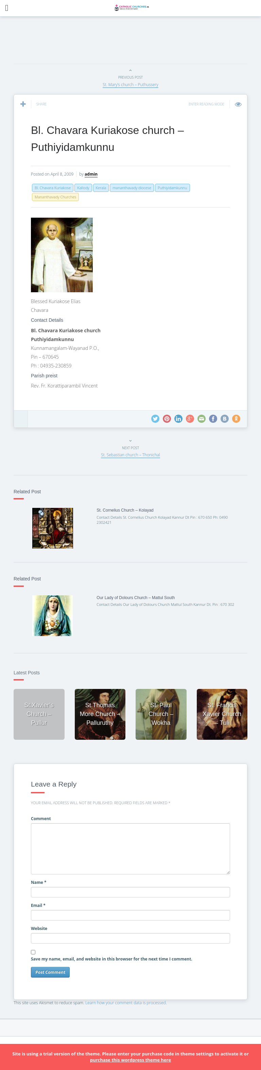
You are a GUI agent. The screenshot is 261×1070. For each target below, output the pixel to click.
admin (91, 174)
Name (39, 882)
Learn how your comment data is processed (125, 1003)
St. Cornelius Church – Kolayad (125, 510)
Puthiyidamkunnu (172, 187)
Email (38, 905)
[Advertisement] (137, 42)
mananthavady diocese (131, 187)
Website (39, 928)
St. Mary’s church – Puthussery (130, 84)
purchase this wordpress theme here (130, 1060)
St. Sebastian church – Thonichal (130, 455)
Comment (41, 818)
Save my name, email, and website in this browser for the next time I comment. (111, 959)
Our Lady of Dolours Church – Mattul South (136, 597)
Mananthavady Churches (55, 196)
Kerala (101, 187)
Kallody (83, 187)
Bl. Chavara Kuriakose (53, 187)
